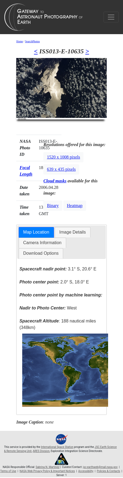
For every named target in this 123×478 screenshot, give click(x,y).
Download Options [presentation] (41, 253)
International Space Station (57, 446)
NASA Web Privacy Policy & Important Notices (47, 471)
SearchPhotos (32, 41)
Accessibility (85, 471)
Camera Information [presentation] (42, 242)
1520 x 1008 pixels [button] (63, 157)
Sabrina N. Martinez (47, 467)
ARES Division (41, 451)
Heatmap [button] (75, 205)
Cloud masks (54, 181)
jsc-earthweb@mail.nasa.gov (100, 467)
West (48, 308)
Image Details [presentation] (72, 232)
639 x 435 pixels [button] (61, 169)
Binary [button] (53, 205)
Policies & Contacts (108, 471)
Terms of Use (8, 471)
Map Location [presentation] (36, 232)
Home (19, 41)
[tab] (36, 232)
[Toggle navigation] (111, 17)
